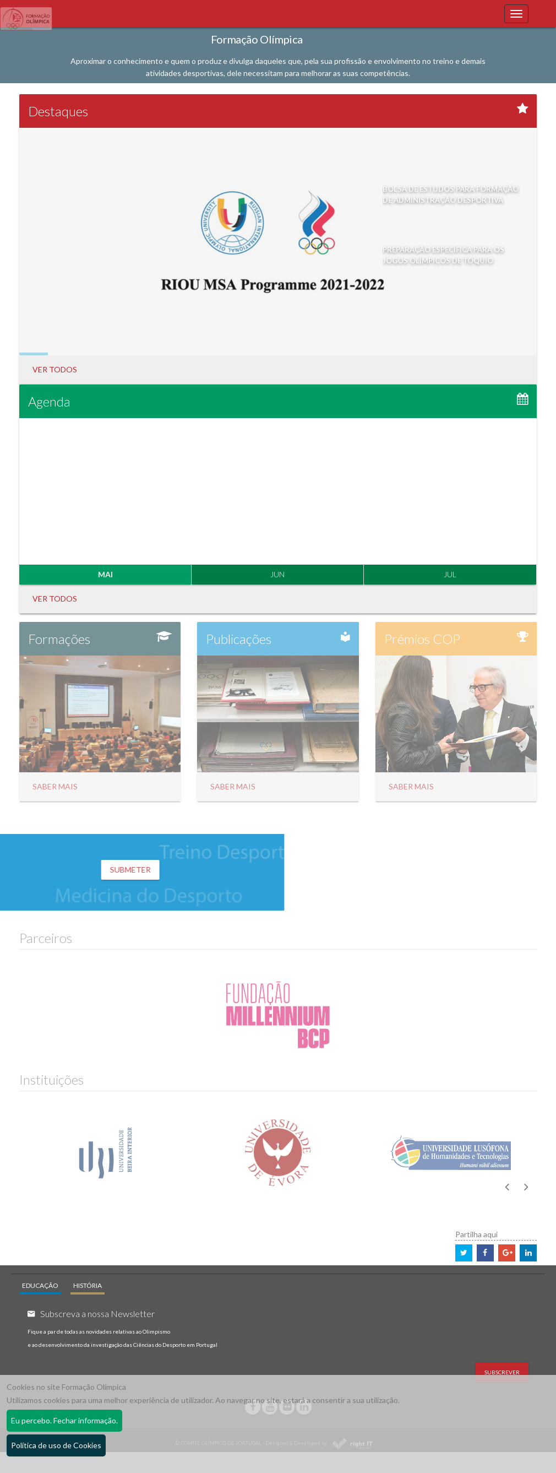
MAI (105, 574)
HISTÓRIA (87, 1285)
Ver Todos (55, 370)
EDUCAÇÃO (40, 1285)
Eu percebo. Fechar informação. (64, 1420)
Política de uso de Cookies (56, 1445)
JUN (277, 574)
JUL (450, 574)
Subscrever (502, 1372)
